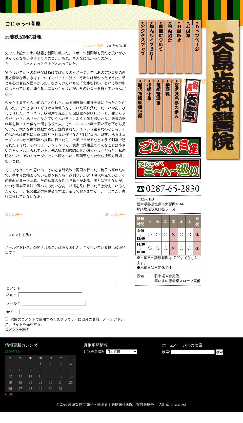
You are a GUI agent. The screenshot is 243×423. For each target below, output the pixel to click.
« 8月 (9, 405)
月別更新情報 (94, 363)
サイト (11, 323)
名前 (11, 306)
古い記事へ (14, 214)
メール (13, 314)
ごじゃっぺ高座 (93, 45)
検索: (166, 363)
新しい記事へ (116, 214)
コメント (13, 257)
